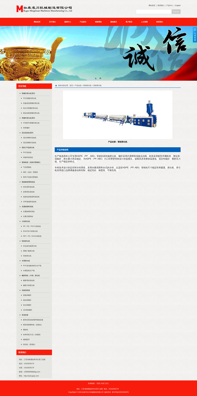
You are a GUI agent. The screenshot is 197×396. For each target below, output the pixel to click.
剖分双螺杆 (27, 305)
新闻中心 (67, 22)
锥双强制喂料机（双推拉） (33, 325)
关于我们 (52, 22)
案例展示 (113, 22)
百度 (98, 383)
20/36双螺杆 (27, 310)
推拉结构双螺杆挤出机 (31, 113)
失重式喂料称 (28, 216)
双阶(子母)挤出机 (28, 147)
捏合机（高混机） (29, 344)
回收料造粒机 (28, 157)
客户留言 (129, 22)
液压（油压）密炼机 (30, 172)
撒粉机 (25, 330)
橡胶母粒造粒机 (29, 280)
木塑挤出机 (26, 261)
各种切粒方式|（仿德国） (32, 335)
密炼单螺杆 (27, 295)
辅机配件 (26, 339)
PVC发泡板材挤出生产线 (32, 266)
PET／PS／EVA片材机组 (32, 236)
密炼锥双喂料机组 (28, 182)
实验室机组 (26, 290)
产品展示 (83, 22)
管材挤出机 (27, 256)
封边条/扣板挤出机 (30, 246)
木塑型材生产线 (29, 271)
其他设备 (25, 315)
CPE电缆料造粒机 (29, 202)
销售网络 (98, 22)
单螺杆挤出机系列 (28, 118)
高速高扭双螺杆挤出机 (31, 103)
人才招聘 (144, 22)
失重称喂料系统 (27, 207)
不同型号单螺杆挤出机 (31, 123)
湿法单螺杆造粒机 (29, 138)
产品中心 (169, 5)
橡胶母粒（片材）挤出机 (31, 275)
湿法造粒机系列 (27, 133)
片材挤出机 (26, 221)
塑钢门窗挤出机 (29, 251)
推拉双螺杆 (27, 300)
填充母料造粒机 (29, 187)
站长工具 (104, 383)
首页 (71, 85)
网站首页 (152, 5)
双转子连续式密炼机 (30, 177)
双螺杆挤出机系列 (28, 93)
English (178, 5)
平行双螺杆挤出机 (29, 98)
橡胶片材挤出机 (29, 285)
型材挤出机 (26, 241)
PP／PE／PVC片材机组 (32, 226)
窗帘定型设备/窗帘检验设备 (33, 320)
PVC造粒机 (27, 152)
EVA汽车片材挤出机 (30, 231)
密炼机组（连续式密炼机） (31, 162)
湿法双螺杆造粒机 (29, 143)
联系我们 (161, 5)
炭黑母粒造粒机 (29, 192)
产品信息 (78, 85)
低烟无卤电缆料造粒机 (31, 197)
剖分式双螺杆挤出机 (30, 108)
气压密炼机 (27, 167)
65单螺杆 (26, 128)
